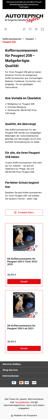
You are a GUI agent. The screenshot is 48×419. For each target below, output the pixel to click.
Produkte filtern (24, 212)
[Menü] (6, 29)
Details (24, 281)
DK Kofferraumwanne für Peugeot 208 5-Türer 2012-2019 (22, 261)
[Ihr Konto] (36, 29)
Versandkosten (22, 402)
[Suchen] (24, 29)
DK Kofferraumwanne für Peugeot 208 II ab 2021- (21, 327)
